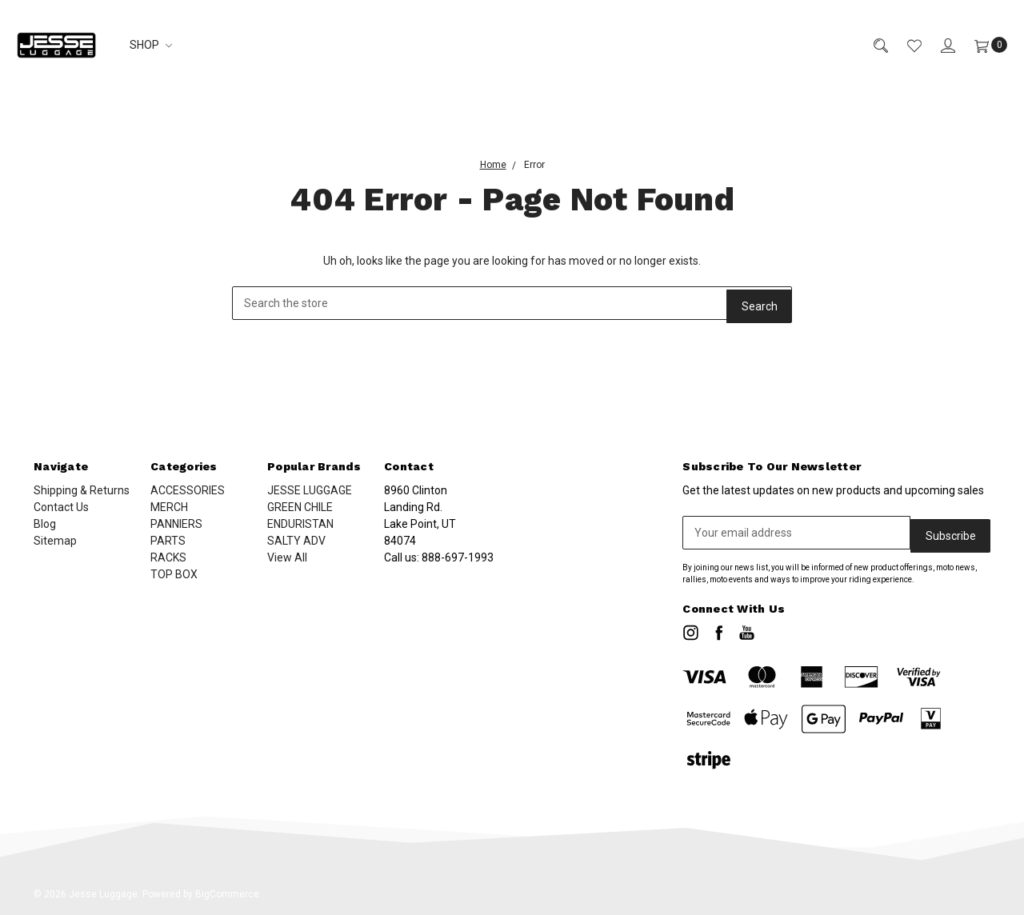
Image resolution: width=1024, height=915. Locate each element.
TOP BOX (174, 574)
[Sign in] (938, 45)
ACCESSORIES (187, 490)
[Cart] (981, 45)
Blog (45, 523)
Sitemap (55, 540)
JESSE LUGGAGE (309, 490)
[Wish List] (905, 45)
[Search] (871, 45)
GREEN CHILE (300, 507)
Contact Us (61, 507)
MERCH (169, 507)
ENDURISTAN (300, 523)
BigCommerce (227, 891)
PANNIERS (176, 523)
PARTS (168, 540)
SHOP (151, 44)
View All (287, 557)
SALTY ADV (296, 540)
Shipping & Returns (82, 490)
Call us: (439, 557)
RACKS (168, 557)
